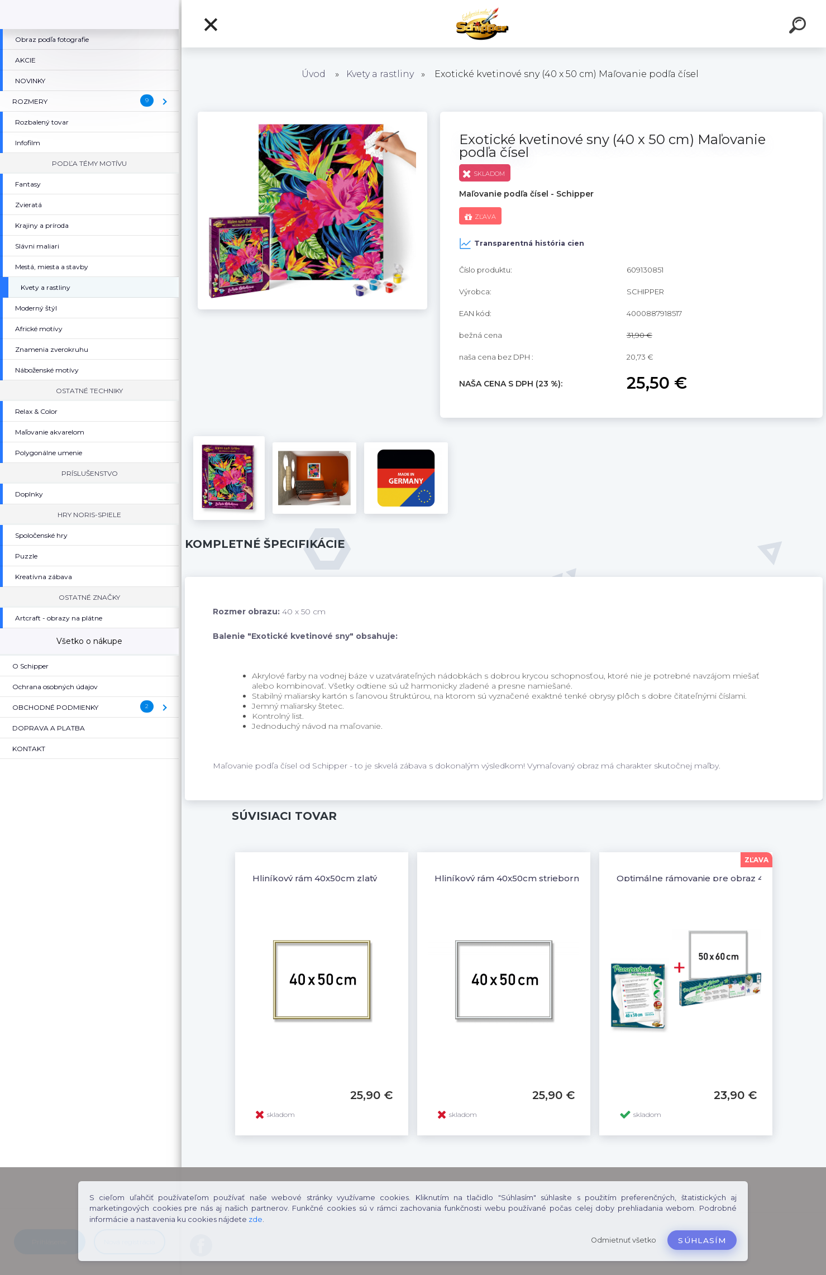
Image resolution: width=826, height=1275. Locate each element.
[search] (799, 27)
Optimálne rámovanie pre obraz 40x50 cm (708, 878)
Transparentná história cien (521, 243)
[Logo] (504, 23)
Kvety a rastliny (380, 74)
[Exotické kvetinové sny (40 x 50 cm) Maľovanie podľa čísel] (312, 116)
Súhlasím (702, 1240)
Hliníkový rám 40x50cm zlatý (314, 878)
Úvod (314, 74)
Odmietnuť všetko (623, 1240)
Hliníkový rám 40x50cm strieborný (509, 878)
